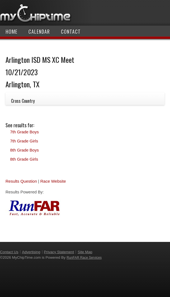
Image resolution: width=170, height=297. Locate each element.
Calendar (39, 31)
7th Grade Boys (24, 131)
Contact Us (9, 252)
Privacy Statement (59, 252)
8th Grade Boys (24, 150)
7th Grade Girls (24, 141)
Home (11, 31)
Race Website (53, 181)
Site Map (85, 252)
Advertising (31, 252)
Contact (71, 31)
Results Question (21, 181)
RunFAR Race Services (84, 258)
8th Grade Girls (24, 159)
